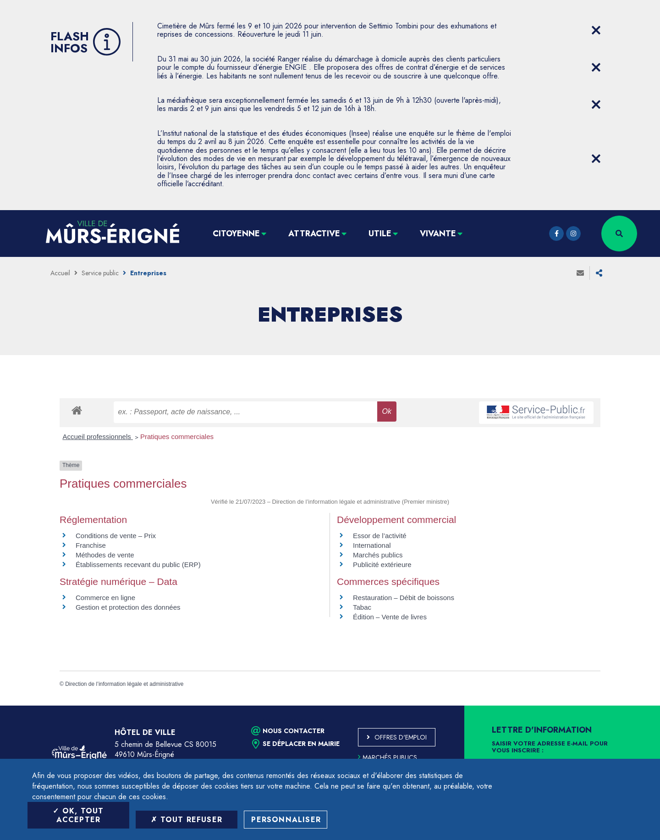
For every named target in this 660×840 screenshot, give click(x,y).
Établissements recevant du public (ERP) (138, 564)
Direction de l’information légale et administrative (124, 684)
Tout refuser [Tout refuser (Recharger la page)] (186, 819)
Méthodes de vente (105, 555)
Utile (379, 233)
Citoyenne (236, 233)
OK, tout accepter (78, 815)
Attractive (314, 233)
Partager (599, 273)
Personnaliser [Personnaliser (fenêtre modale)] (286, 819)
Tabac (362, 607)
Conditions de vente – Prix (116, 536)
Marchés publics (377, 555)
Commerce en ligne (105, 597)
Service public (100, 273)
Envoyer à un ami (580, 273)
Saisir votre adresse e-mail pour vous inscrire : (550, 747)
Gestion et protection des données (128, 607)
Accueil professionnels (98, 436)
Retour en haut (632, 705)
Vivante (438, 233)
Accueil (60, 273)
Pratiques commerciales (177, 436)
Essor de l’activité (380, 536)
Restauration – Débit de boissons (403, 597)
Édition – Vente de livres (390, 617)
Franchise (91, 545)
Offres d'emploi (400, 737)
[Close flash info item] (596, 30)
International (372, 545)
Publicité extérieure (382, 564)
